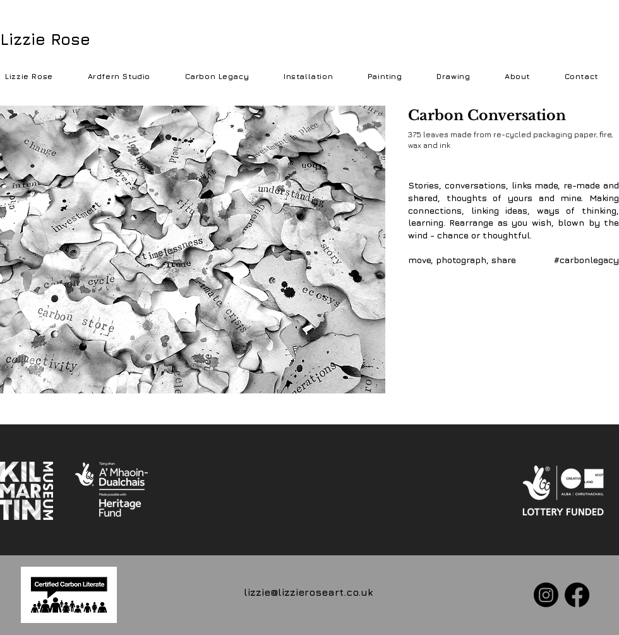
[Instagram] (546, 595)
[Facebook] (577, 595)
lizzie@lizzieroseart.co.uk (308, 592)
